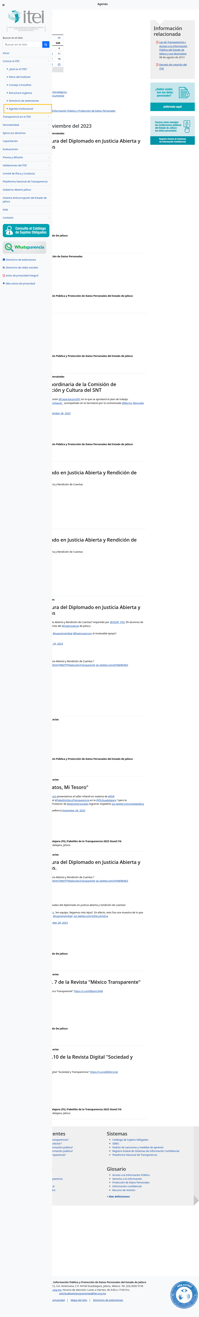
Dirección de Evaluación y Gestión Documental (89, 95)
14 (73, 58)
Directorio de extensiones (138, 1308)
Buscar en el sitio (13, 37)
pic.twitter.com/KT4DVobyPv (95, 665)
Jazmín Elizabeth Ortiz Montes (79, 88)
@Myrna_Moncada (87, 427)
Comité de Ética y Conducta (19, 173)
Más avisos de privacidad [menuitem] (19, 283)
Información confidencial (153, 1257)
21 (73, 64)
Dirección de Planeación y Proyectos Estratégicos (90, 92)
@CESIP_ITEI (69, 650)
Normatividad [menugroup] (26, 124)
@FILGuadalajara (68, 843)
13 (67, 58)
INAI (5, 209)
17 (91, 58)
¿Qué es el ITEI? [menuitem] (17, 69)
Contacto (26, 218)
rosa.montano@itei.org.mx (73, 353)
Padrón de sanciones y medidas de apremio (164, 1219)
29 (79, 69)
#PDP (64, 836)
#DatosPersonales (68, 847)
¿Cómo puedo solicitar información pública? (99, 1219)
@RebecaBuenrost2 (96, 832)
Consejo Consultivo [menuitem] (19, 85)
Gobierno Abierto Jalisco (17, 189)
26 (60, 69)
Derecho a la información (153, 1250)
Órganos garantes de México (91, 1261)
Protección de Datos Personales (157, 1254)
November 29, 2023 (103, 672)
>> (96, 37)
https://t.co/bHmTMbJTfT (105, 693)
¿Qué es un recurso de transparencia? (96, 1226)
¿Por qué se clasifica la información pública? (99, 1222)
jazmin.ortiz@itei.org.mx (72, 724)
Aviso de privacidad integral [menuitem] (20, 275)
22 (79, 64)
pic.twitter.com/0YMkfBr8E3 (74, 697)
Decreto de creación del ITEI (179, 87)
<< (60, 37)
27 (67, 69)
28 (73, 69)
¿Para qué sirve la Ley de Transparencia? (97, 1211)
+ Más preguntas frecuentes (85, 1233)
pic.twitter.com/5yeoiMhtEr (114, 427)
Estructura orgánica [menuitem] (19, 93)
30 (85, 69)
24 (91, 64)
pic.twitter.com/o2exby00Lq (118, 847)
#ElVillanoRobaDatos (72, 839)
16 (85, 58)
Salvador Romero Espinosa (77, 84)
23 (85, 64)
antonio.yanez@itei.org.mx (73, 289)
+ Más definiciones (144, 1268)
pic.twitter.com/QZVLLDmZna (96, 974)
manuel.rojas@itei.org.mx (73, 529)
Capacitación (10, 141)
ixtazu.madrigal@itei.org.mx (74, 780)
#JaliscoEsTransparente (133, 693)
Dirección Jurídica (72, 103)
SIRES (141, 1215)
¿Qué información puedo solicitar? (94, 1215)
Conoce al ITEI (26, 61)
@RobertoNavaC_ (105, 424)
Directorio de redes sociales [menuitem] (20, 267)
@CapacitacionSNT (122, 416)
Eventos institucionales (75, 122)
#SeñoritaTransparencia (103, 843)
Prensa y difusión (26, 157)
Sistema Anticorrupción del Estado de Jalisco (25, 199)
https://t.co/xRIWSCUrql (72, 1139)
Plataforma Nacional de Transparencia (25, 181)
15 (79, 58)
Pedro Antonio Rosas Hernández (81, 80)
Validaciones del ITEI (26, 165)
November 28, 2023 (111, 434)
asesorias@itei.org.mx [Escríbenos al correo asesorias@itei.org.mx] (79, 1298)
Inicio (63, 13)
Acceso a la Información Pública (157, 1246)
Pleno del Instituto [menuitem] (18, 77)
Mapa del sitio (109, 1308)
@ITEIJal (141, 970)
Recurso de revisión (149, 1261)
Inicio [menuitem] (6, 53)
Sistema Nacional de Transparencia (94, 1250)
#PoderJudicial (66, 654)
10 (91, 53)
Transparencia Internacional (90, 1257)
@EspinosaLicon (134, 661)
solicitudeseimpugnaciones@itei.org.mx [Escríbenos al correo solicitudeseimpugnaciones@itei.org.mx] (113, 1302)
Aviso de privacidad (84, 1308)
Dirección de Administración (78, 99)
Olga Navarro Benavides (76, 77)
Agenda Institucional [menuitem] (20, 108)
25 (96, 64)
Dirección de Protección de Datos (81, 118)
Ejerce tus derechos (26, 133)
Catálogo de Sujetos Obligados (156, 1211)
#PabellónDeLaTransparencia (124, 839)
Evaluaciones (10, 149)
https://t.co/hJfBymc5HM (140, 1055)
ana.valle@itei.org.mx (70, 229)
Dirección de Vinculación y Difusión (82, 107)
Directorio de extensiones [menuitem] (23, 100)
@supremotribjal (115, 661)
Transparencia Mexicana (88, 1254)
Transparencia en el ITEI (26, 116)
